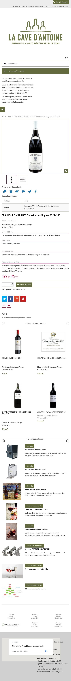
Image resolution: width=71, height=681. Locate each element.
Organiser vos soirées (34, 546)
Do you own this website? (20, 651)
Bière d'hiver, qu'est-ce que (35, 489)
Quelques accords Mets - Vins (37, 569)
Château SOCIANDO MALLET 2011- (51, 358)
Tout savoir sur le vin (34, 506)
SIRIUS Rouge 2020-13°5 (11, 358)
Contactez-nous (62, 6)
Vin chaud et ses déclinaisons (36, 529)
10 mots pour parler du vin (35, 589)
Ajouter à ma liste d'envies (15, 289)
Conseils (29, 446)
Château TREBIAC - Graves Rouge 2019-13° (16, 413)
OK (46, 651)
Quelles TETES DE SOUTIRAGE (37, 549)
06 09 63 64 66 (62, 2)
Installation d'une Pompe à (35, 449)
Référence (6, 221)
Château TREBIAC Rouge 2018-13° (51, 412)
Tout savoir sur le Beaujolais (36, 509)
